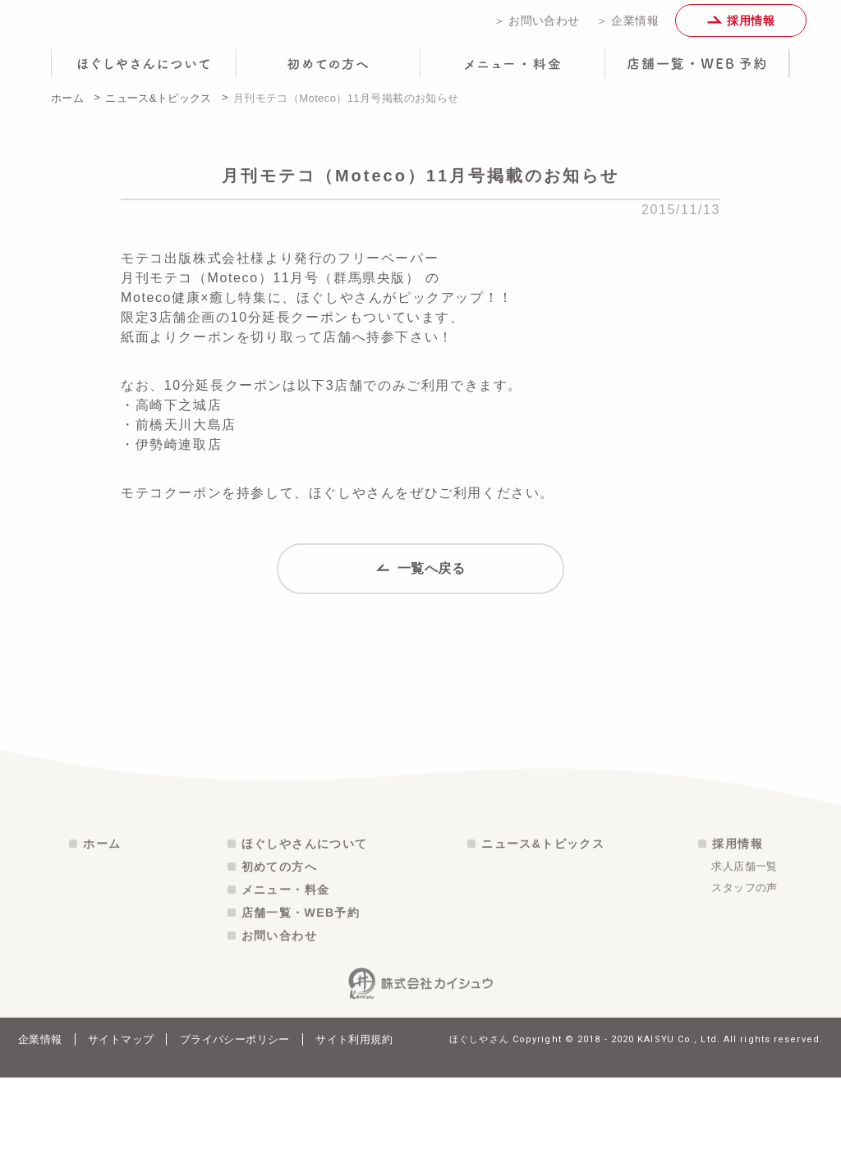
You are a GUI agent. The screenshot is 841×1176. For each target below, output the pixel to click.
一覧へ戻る (421, 587)
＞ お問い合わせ (537, 26)
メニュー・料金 (285, 988)
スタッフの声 (744, 986)
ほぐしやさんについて (304, 942)
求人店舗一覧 (744, 965)
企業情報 (40, 1138)
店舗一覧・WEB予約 (301, 1011)
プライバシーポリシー (235, 1138)
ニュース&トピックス (158, 109)
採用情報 (740, 26)
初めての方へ (279, 965)
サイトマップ (121, 1138)
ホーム (67, 109)
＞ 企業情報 (627, 26)
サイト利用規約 (354, 1138)
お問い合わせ (279, 1034)
